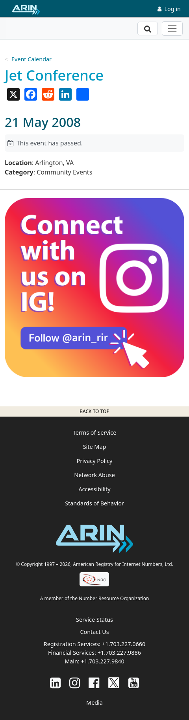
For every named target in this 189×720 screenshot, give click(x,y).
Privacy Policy (95, 461)
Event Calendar (31, 59)
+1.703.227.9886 (119, 652)
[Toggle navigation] (172, 28)
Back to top (94, 411)
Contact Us (94, 632)
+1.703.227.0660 (123, 644)
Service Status (94, 619)
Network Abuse (94, 475)
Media (94, 702)
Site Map (94, 446)
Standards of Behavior (94, 503)
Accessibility (94, 489)
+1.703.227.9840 (102, 661)
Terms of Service (95, 432)
